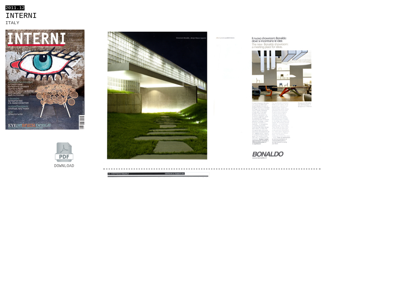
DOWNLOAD (64, 164)
